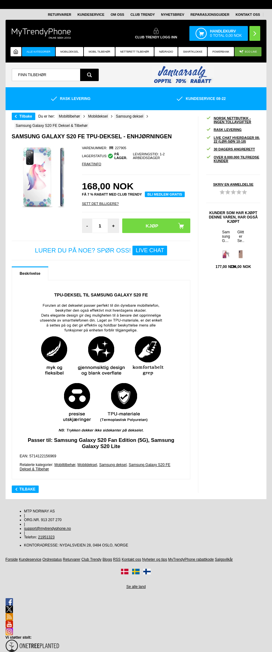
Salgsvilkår (224, 559)
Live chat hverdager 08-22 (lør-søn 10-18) (233, 139)
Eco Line (248, 52)
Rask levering (223, 130)
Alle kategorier (38, 51)
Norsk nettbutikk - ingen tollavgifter (228, 120)
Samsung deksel (113, 465)
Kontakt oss (247, 14)
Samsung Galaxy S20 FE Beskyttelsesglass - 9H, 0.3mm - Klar (226, 236)
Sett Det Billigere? (100, 203)
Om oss (117, 14)
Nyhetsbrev (172, 14)
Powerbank (220, 51)
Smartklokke (192, 51)
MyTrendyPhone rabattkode (191, 559)
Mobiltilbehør (65, 465)
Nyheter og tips (154, 559)
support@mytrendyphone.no (47, 528)
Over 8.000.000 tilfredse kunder (232, 159)
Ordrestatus (52, 559)
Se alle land (136, 587)
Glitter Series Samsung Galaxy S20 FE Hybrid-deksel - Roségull (241, 236)
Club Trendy (142, 14)
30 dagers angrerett (230, 149)
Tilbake (25, 116)
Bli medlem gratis (164, 194)
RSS (117, 559)
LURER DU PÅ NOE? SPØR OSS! (101, 250)
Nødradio (166, 51)
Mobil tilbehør (99, 51)
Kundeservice (90, 14)
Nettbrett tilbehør (134, 51)
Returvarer (59, 14)
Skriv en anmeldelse (233, 184)
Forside (12, 559)
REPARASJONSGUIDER (209, 14)
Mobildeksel (69, 51)
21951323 (46, 537)
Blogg (107, 559)
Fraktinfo (91, 164)
